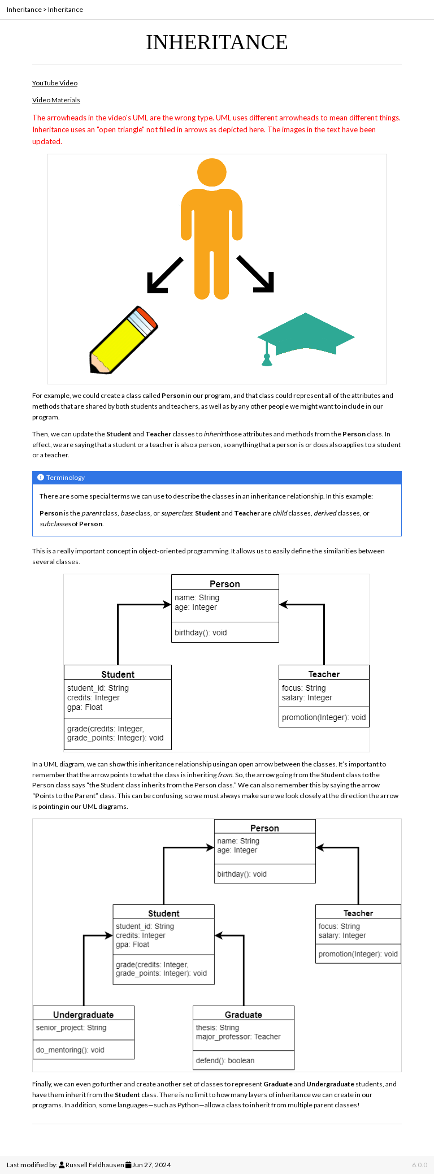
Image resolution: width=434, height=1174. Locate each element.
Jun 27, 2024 (151, 1164)
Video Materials (56, 100)
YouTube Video (54, 83)
